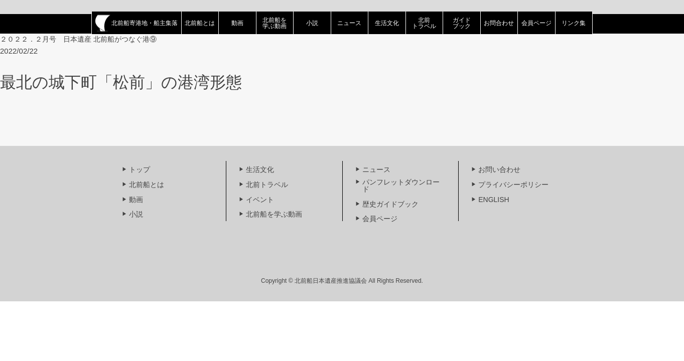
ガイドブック (462, 23)
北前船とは (200, 23)
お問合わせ (499, 23)
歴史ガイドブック (390, 204)
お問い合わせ (499, 169)
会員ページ (536, 23)
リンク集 (574, 23)
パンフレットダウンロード (401, 185)
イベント (260, 199)
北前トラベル (424, 23)
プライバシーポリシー (513, 184)
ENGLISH (493, 199)
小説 (312, 23)
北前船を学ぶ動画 (274, 23)
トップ (139, 169)
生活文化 (387, 23)
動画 (237, 23)
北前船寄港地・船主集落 (136, 23)
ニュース (349, 23)
